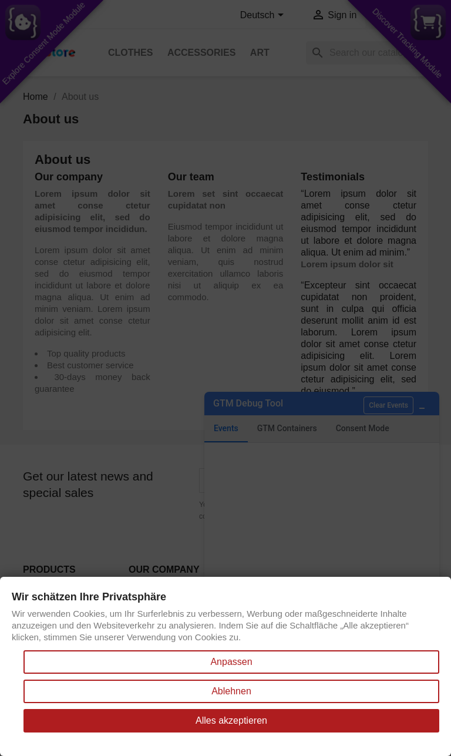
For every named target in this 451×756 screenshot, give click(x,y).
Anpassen (231, 662)
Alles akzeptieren (231, 720)
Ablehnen (231, 691)
